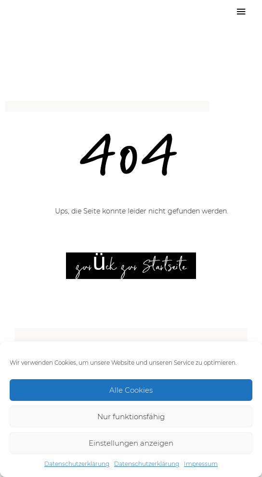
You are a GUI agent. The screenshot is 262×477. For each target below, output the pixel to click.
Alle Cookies (131, 390)
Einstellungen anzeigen (131, 443)
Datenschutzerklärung (76, 463)
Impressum (201, 463)
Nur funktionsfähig (131, 416)
